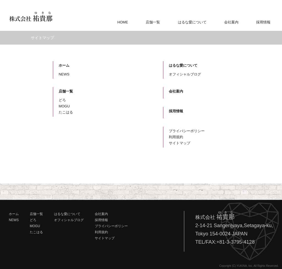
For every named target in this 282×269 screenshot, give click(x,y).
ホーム (64, 65)
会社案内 (231, 22)
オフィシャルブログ (185, 74)
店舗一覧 (153, 22)
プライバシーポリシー (187, 131)
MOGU (64, 106)
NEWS (64, 74)
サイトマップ (179, 143)
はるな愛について (192, 22)
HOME (122, 22)
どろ (62, 100)
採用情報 (263, 22)
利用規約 (176, 137)
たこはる (66, 112)
